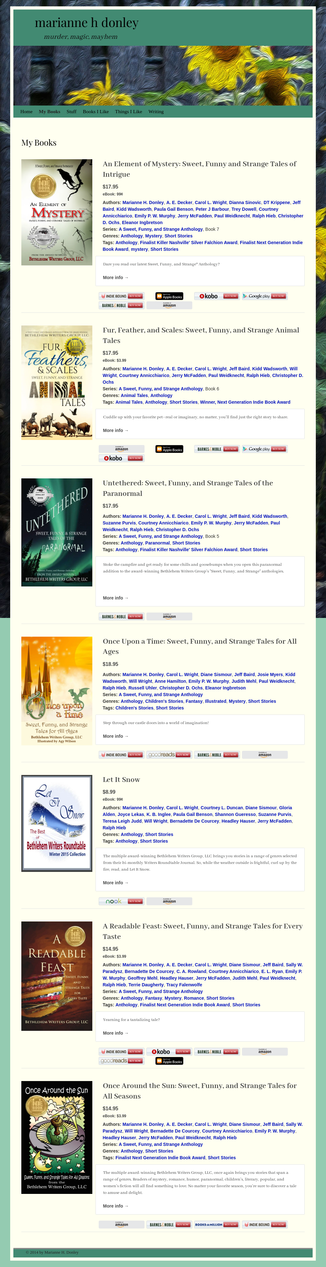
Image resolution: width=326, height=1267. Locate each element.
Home (26, 111)
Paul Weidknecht (232, 215)
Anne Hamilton (170, 681)
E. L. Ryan (272, 971)
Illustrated (215, 701)
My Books (49, 111)
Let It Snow (121, 779)
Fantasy (194, 701)
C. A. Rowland (191, 971)
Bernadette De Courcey (194, 821)
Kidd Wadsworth (134, 209)
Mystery (153, 235)
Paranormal (157, 542)
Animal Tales (134, 395)
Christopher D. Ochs (177, 529)
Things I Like (128, 111)
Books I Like (96, 111)
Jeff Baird (239, 368)
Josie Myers (270, 674)
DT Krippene (277, 202)
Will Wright (140, 681)
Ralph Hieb (264, 215)
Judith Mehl (243, 681)
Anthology (132, 235)
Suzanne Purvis (119, 522)
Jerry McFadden (195, 215)
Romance (194, 998)
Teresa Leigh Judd (122, 821)
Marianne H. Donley (143, 202)
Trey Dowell (243, 209)
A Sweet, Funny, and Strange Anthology (161, 229)
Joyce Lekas (130, 814)
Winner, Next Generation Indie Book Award (245, 402)
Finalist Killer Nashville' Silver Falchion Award (188, 242)
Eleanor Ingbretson (142, 222)
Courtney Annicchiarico (144, 375)
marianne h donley (87, 22)
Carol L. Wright (211, 202)
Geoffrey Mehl (142, 978)
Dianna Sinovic (245, 202)
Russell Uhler (142, 687)
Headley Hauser (238, 821)
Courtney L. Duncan (222, 807)
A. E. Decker (179, 202)
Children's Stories (164, 701)
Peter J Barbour (212, 209)
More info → (116, 277)
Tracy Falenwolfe (184, 984)
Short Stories (179, 235)
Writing (156, 111)
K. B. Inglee (158, 814)
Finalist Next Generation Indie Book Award (185, 1004)
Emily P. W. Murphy (155, 215)
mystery (139, 249)
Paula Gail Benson (173, 209)
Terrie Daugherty (146, 984)
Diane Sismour (216, 674)
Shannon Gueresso (235, 814)
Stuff (71, 111)
